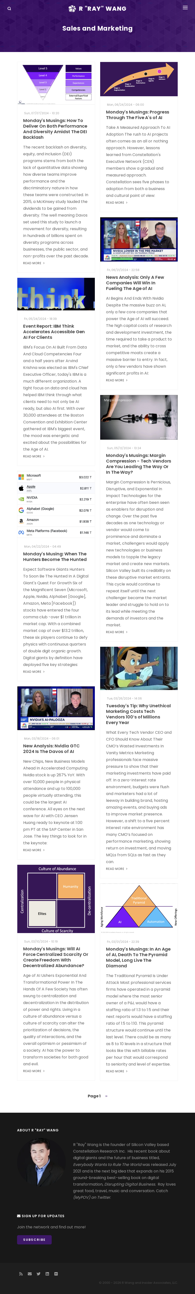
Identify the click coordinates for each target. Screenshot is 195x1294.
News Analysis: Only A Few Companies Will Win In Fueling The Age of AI (135, 282)
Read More (34, 263)
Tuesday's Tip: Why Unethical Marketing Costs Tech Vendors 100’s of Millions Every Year (138, 714)
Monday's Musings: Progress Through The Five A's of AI (137, 115)
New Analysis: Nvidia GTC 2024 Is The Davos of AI (51, 748)
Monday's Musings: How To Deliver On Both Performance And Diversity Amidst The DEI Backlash (55, 128)
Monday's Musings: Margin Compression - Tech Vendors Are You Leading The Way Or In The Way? (138, 463)
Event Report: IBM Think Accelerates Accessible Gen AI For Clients (54, 331)
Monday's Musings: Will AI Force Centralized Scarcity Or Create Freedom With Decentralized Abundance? (55, 957)
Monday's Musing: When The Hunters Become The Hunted (55, 556)
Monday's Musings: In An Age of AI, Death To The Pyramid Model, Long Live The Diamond (138, 957)
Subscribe (34, 1239)
